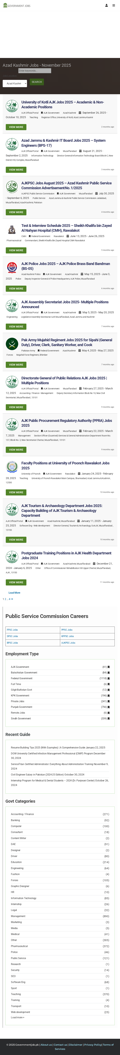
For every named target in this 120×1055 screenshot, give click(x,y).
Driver (14, 856)
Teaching (34, 117)
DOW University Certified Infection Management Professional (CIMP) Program (52, 753)
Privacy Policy (93, 1044)
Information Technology (42, 155)
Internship (16, 904)
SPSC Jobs (12, 636)
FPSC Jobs (12, 629)
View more (16, 127)
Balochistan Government (60, 672)
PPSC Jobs (66, 629)
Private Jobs (60, 701)
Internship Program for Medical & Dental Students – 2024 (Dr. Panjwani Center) (53, 780)
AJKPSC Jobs (68, 642)
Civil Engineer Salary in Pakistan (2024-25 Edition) (37, 774)
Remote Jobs (60, 713)
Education (16, 862)
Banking (15, 820)
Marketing (16, 922)
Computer (16, 826)
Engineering (12, 317)
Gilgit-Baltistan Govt (60, 690)
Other (38, 568)
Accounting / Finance (29, 393)
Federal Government (60, 678)
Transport (16, 1006)
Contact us (61, 1044)
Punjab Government (60, 707)
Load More (14, 592)
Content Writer (18, 838)
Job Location (10, 75)
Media (14, 928)
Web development (42, 525)
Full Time (60, 684)
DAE (13, 844)
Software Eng (26, 525)
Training (15, 1000)
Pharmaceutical (14, 240)
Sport (14, 988)
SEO (13, 976)
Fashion (15, 874)
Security (15, 970)
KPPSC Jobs (67, 636)
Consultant (16, 832)
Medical (15, 934)
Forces (10, 355)
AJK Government (60, 667)
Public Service (39, 198)
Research (16, 964)
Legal (14, 910)
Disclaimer (76, 1044)
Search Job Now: (9, 70)
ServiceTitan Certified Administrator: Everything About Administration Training (52, 764)
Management (47, 393)
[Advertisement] (60, 34)
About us (46, 1044)
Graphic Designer (20, 886)
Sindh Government (60, 718)
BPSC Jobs (12, 642)
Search (37, 81)
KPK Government (60, 695)
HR (12, 892)
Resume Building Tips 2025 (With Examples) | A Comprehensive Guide (48, 747)
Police (18, 279)
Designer (15, 850)
